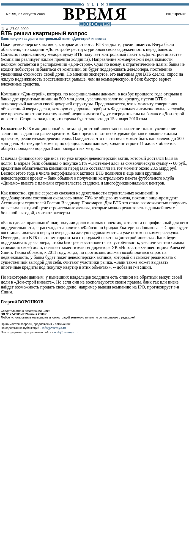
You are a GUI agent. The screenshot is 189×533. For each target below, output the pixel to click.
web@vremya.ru (66, 332)
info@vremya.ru (54, 328)
